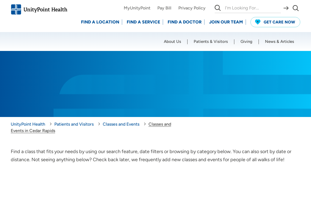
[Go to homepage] (39, 9)
